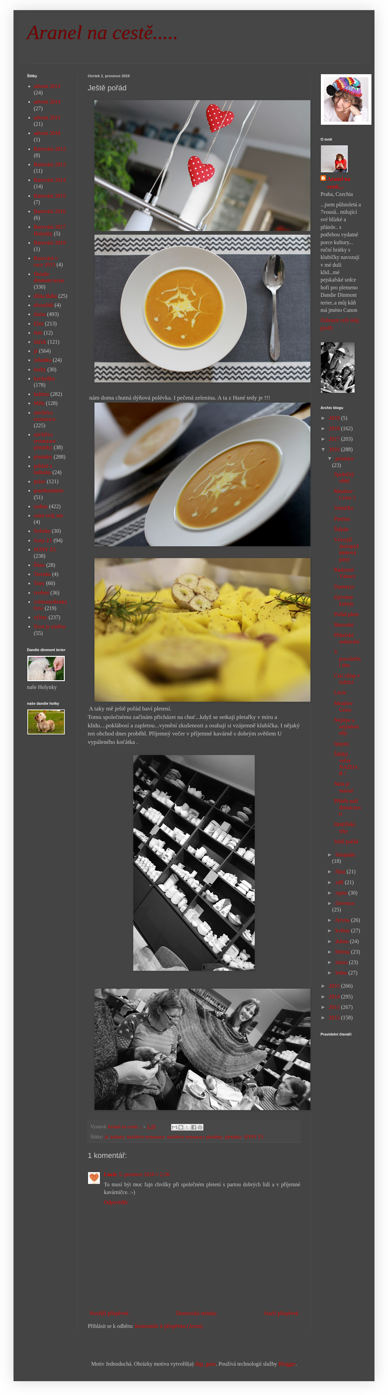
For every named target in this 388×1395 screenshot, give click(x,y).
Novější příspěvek (109, 1313)
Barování (344, 625)
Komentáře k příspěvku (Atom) (169, 1326)
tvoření (41, 592)
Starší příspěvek (281, 1313)
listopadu (345, 855)
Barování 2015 (50, 196)
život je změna (49, 626)
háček (40, 342)
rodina (41, 506)
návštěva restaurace (146, 1136)
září (340, 882)
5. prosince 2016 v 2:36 (144, 1174)
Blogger (287, 1364)
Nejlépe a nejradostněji (346, 726)
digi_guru (205, 1364)
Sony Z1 (43, 540)
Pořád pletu (346, 614)
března (343, 952)
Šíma (39, 565)
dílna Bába (45, 296)
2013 (335, 1007)
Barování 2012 (50, 149)
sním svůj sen (48, 515)
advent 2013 (47, 86)
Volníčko (343, 508)
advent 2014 (47, 102)
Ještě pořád (346, 841)
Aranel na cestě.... (338, 182)
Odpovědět (116, 1202)
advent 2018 (47, 133)
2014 (335, 996)
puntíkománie (48, 490)
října (341, 871)
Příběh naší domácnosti (347, 807)
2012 (335, 1017)
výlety (40, 617)
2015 (335, 986)
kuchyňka (44, 378)
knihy (40, 369)
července (345, 903)
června (343, 920)
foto (38, 333)
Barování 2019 (50, 242)
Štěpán (341, 529)
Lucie (110, 1174)
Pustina (342, 519)
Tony (39, 583)
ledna (342, 973)
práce (40, 481)
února (342, 962)
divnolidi (43, 305)
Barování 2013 (50, 164)
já (106, 1136)
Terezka (42, 574)
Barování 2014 (50, 180)
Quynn (341, 744)
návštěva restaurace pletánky (194, 1136)
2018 (335, 428)
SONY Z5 (254, 1136)
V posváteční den (347, 658)
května (343, 930)
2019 (335, 418)
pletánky (233, 1136)
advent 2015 (47, 117)
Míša (39, 403)
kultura (117, 1136)
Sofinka (42, 531)
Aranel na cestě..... (102, 32)
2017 (335, 439)
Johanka (42, 360)
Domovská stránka (196, 1313)
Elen (39, 323)
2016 (335, 449)
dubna (342, 941)
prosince (344, 458)
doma (40, 314)
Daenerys (344, 586)
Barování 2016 (50, 211)
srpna (342, 893)
